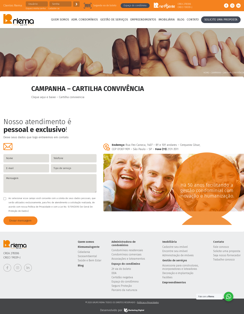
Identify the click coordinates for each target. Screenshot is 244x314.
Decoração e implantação (177, 273)
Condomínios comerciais (126, 254)
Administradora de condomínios (123, 243)
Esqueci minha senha (36, 8)
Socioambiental (87, 256)
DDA (113, 273)
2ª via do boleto (121, 268)
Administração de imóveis (178, 255)
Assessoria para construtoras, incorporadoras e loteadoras (180, 267)
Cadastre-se (53, 8)
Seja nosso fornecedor (227, 255)
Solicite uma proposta (220, 19)
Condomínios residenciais (127, 250)
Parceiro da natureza (124, 290)
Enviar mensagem (20, 220)
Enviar (76, 4)
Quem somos (60, 19)
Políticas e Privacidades (148, 302)
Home (206, 72)
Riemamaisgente (88, 246)
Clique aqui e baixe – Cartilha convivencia (57, 97)
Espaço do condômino (135, 5)
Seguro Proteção (121, 285)
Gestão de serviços (114, 19)
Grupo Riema (18, 19)
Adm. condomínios (84, 19)
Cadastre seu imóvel (175, 246)
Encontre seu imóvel (175, 251)
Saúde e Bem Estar (89, 260)
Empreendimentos (143, 19)
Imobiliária (166, 19)
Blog (180, 19)
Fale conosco (221, 246)
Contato (193, 19)
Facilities (167, 277)
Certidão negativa (122, 277)
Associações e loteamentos (128, 258)
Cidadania (84, 252)
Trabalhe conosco (224, 259)
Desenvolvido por (122, 310)
